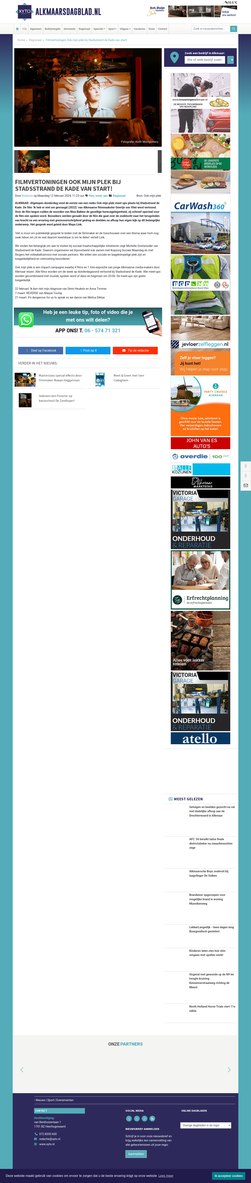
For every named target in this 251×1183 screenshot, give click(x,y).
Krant (152, 28)
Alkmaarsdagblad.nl (68, 11)
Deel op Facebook (40, 350)
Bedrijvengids (52, 28)
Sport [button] (111, 28)
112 (24, 28)
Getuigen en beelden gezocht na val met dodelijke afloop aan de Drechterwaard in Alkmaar (212, 811)
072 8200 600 (48, 1134)
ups (105, 195)
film (91, 195)
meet (98, 195)
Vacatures (139, 28)
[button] (16, 161)
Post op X (88, 350)
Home (21, 40)
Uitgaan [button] (124, 28)
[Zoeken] (233, 29)
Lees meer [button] (165, 1175)
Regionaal (84, 28)
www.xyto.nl (46, 1144)
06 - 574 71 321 (103, 331)
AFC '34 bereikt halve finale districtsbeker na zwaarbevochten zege (210, 843)
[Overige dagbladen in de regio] (205, 1125)
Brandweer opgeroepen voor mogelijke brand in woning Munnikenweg (207, 899)
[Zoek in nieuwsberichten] (211, 29)
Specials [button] (98, 28)
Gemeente (69, 28)
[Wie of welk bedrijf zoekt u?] (205, 60)
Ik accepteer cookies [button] (229, 1175)
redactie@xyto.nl (49, 1139)
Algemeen (35, 28)
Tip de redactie (135, 350)
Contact (162, 28)
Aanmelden (136, 1154)
